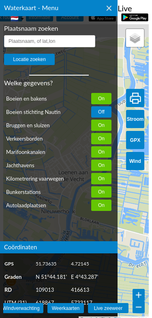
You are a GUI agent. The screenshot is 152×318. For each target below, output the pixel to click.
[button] (135, 38)
